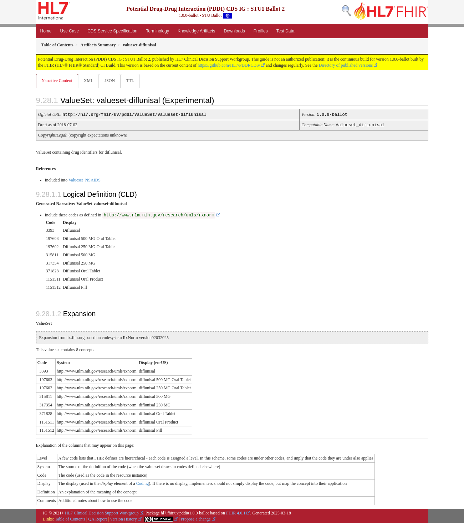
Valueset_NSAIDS (84, 179)
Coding (142, 483)
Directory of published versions (346, 65)
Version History (123, 518)
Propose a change (196, 518)
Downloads (234, 31)
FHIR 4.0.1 (235, 512)
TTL (132, 80)
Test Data (285, 31)
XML (89, 80)
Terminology (157, 31)
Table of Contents (70, 518)
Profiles (261, 31)
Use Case (69, 31)
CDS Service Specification (112, 31)
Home (46, 31)
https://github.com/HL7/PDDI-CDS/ (229, 65)
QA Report (97, 518)
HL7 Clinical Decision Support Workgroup (102, 512)
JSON (111, 80)
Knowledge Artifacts (196, 31)
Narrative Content (57, 80)
